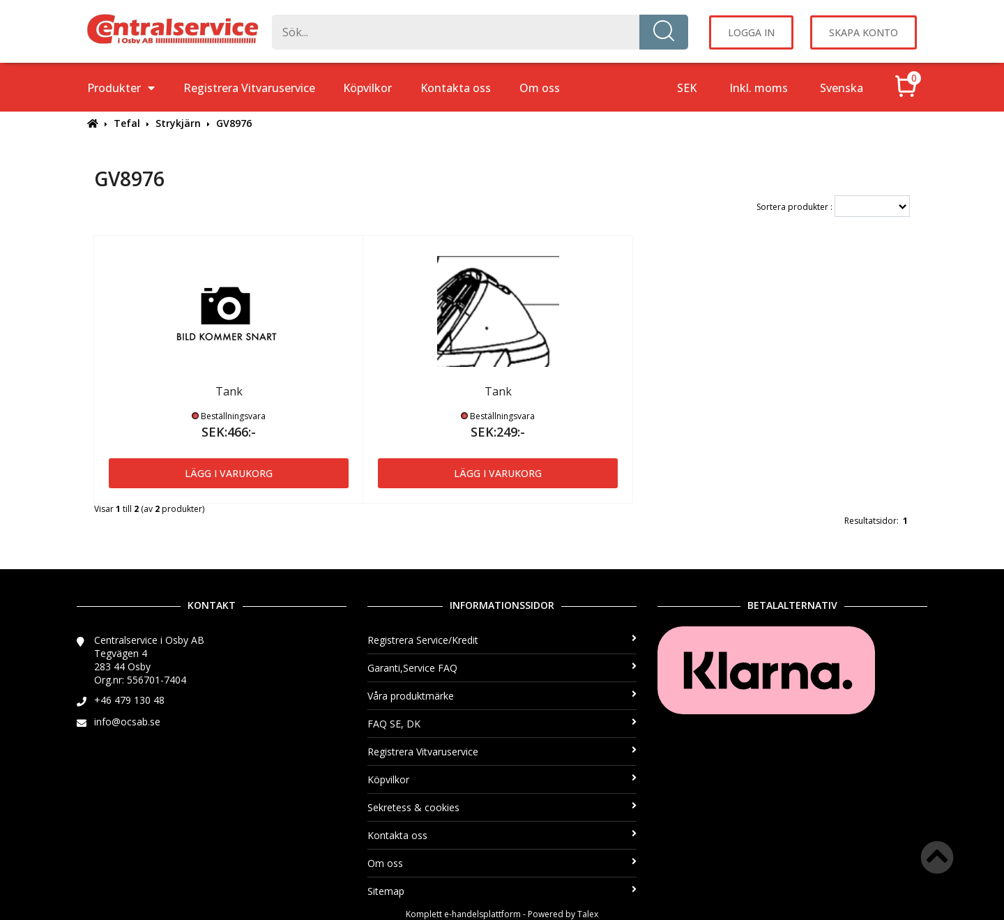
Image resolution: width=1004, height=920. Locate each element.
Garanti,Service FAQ (502, 667)
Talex (587, 914)
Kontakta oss (455, 88)
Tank (229, 391)
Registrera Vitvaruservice (249, 88)
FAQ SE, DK (502, 723)
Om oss (539, 88)
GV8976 (234, 123)
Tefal (127, 123)
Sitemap (502, 891)
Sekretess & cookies (502, 807)
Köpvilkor (367, 88)
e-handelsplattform (482, 914)
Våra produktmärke (502, 695)
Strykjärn (178, 123)
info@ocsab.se (127, 721)
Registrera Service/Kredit (502, 640)
